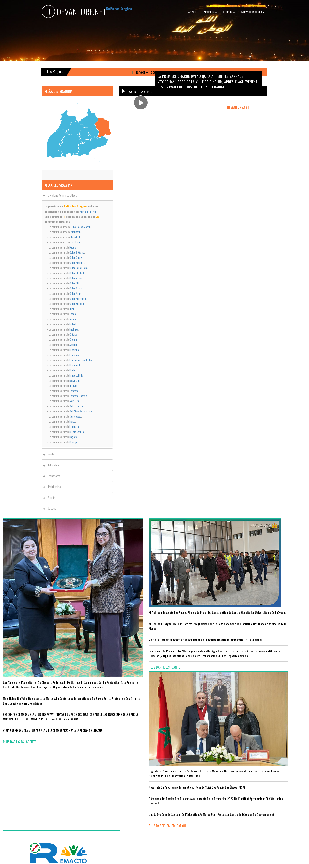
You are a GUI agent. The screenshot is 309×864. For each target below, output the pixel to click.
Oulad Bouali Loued (79, 268)
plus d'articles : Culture (175, 829)
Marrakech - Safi (88, 211)
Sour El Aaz (75, 401)
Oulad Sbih (74, 283)
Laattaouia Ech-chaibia (80, 360)
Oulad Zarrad (76, 278)
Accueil (193, 12)
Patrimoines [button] (53, 486)
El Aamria (74, 350)
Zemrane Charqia (78, 396)
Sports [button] (50, 497)
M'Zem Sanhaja (76, 432)
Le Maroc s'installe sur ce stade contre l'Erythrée (111, 786)
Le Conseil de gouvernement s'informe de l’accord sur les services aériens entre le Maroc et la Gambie (37, 813)
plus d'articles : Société (19, 692)
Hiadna (73, 370)
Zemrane (73, 390)
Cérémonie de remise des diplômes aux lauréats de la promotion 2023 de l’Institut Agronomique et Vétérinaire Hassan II (192, 613)
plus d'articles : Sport (96, 818)
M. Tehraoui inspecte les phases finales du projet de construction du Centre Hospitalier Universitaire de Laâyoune (113, 576)
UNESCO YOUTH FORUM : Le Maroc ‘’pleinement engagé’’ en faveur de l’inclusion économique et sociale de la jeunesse (192, 813)
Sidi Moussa (75, 416)
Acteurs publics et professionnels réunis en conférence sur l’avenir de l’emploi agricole (38, 760)
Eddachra (74, 324)
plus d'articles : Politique (253, 633)
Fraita (72, 421)
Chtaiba (73, 334)
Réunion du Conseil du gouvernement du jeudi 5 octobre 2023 (270, 619)
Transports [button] (52, 475)
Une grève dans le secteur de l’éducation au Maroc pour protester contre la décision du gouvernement (190, 631)
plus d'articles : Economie (21, 827)
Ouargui (73, 442)
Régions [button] (229, 12)
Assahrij (73, 344)
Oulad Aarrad (76, 288)
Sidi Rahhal (76, 232)
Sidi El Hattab (76, 406)
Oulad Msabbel (76, 262)
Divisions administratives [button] (61, 195)
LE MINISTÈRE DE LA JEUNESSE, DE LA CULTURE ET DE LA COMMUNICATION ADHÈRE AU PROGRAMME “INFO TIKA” (192, 754)
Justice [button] (50, 508)
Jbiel (71, 309)
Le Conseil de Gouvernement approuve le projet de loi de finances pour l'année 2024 (268, 587)
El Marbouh (74, 365)
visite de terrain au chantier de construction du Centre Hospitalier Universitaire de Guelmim (115, 615)
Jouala (72, 319)
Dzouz (72, 247)
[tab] (77, 195)
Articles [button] (210, 12)
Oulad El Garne (76, 252)
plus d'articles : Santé (95, 654)
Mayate (73, 437)
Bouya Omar (75, 380)
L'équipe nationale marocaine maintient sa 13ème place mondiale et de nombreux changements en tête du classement (115, 802)
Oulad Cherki (76, 257)
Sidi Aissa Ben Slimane (80, 411)
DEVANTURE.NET (74, 12)
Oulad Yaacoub (76, 303)
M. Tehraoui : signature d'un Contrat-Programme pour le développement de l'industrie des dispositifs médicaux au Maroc (114, 597)
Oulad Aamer (75, 293)
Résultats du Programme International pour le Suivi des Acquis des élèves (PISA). (193, 595)
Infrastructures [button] (252, 12)
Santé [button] (49, 454)
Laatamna (74, 355)
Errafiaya (73, 329)
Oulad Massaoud (77, 298)
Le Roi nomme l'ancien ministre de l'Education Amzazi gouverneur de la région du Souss (269, 603)
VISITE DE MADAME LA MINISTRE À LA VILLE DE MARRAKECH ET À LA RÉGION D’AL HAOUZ (31, 678)
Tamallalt (75, 237)
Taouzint (73, 385)
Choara (73, 339)
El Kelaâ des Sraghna (81, 227)
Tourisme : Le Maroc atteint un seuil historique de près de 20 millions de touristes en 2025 (38, 797)
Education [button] (52, 465)
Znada (72, 314)
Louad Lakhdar (76, 375)
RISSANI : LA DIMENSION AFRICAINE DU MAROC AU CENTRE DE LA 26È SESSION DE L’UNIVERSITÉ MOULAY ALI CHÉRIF (192, 793)
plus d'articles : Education (176, 645)
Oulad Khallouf (76, 273)
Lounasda (74, 426)
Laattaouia (76, 242)
